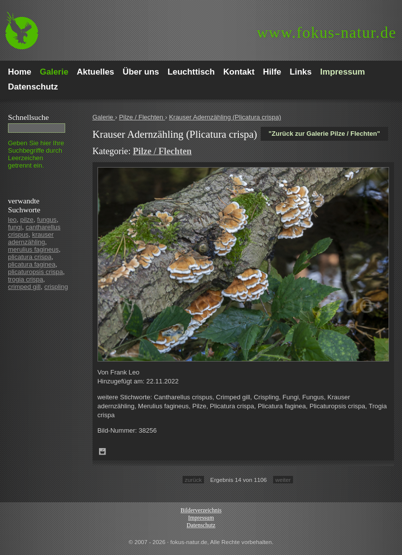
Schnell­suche (28, 117)
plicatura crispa (29, 257)
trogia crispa (25, 279)
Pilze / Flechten (142, 117)
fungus (47, 219)
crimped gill (24, 286)
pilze (27, 219)
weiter (283, 479)
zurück (193, 479)
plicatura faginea (31, 264)
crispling (56, 286)
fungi (15, 227)
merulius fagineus (33, 249)
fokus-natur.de (327, 32)
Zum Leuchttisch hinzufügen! (102, 451)
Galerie (104, 117)
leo (12, 219)
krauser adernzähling (31, 238)
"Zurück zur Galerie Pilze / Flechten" (324, 133)
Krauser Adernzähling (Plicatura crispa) (225, 117)
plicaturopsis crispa (35, 272)
